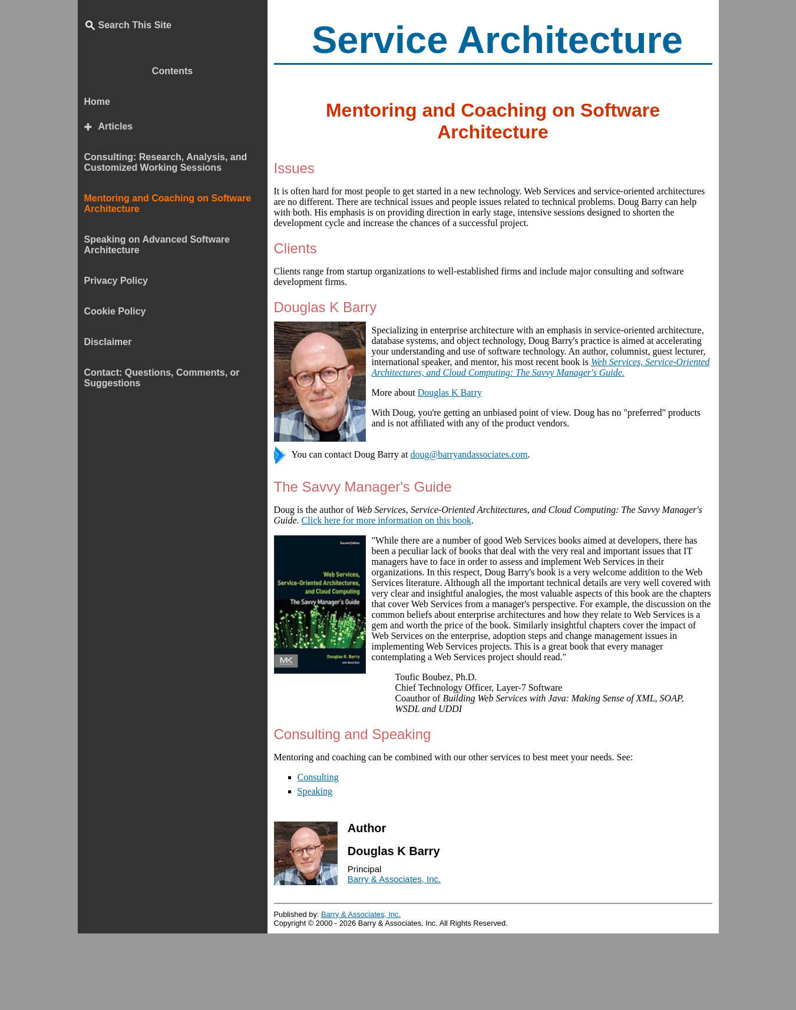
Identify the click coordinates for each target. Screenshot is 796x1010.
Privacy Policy (116, 281)
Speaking (315, 791)
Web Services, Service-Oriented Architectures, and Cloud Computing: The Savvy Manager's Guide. (541, 367)
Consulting (318, 777)
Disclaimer (108, 342)
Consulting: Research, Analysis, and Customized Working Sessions (165, 162)
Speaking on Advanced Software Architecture (157, 244)
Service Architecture (497, 39)
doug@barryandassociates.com (468, 454)
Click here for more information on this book (386, 520)
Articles (115, 126)
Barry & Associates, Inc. (394, 879)
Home (97, 102)
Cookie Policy (115, 311)
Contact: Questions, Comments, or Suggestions (162, 377)
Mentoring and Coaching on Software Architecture (168, 203)
